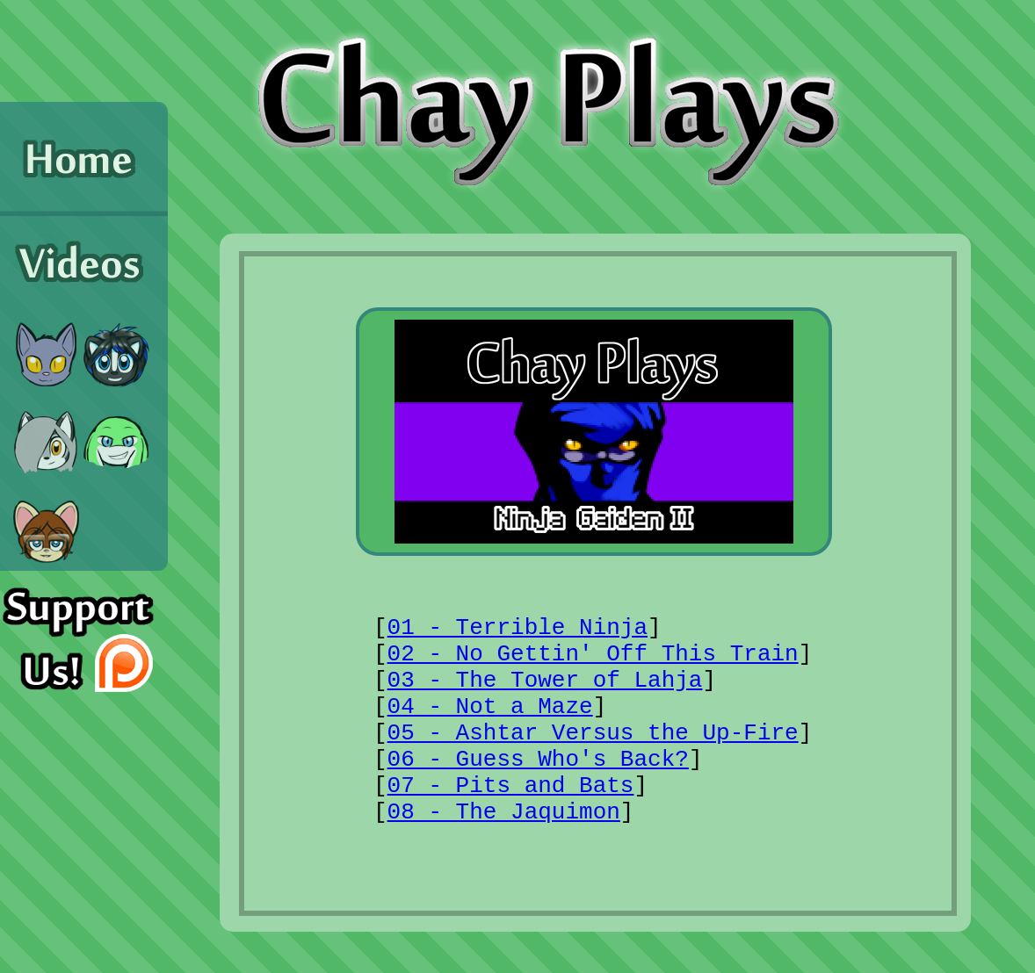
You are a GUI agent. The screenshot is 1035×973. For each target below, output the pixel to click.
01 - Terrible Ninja (517, 628)
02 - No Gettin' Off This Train (593, 654)
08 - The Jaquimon (503, 812)
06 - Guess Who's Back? (538, 759)
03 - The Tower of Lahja (545, 680)
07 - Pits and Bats (510, 786)
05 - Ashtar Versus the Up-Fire (593, 733)
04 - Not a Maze (490, 707)
